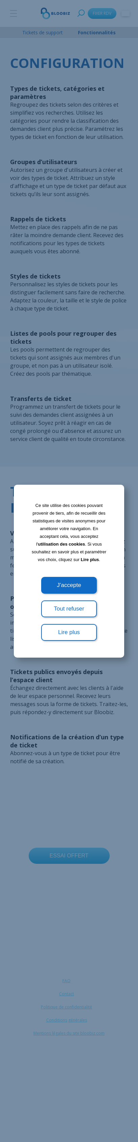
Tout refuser (69, 608)
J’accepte (69, 585)
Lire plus (90, 559)
